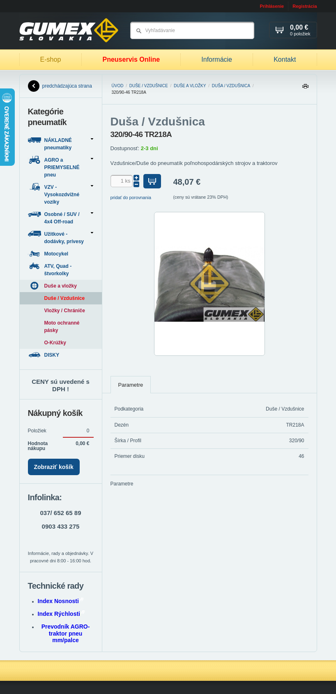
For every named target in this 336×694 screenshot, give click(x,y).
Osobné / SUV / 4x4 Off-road (60, 217)
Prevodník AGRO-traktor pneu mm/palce (65, 633)
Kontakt (285, 59)
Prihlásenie (272, 6)
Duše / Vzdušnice (148, 86)
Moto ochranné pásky (62, 326)
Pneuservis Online (131, 59)
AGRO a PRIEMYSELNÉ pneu (60, 167)
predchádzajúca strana (60, 86)
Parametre (130, 385)
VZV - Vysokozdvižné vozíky (60, 194)
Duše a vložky (190, 86)
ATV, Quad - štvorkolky (50, 269)
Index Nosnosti (60, 601)
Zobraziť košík (54, 467)
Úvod (118, 86)
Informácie (216, 59)
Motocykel (49, 254)
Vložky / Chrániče (64, 310)
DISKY (44, 355)
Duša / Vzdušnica (231, 86)
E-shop (50, 59)
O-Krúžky (55, 343)
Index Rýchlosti (61, 613)
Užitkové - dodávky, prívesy (60, 237)
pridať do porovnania (131, 197)
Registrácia (304, 6)
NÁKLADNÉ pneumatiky (60, 143)
